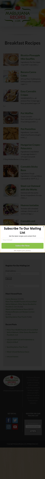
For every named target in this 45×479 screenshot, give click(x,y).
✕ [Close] (43, 227)
